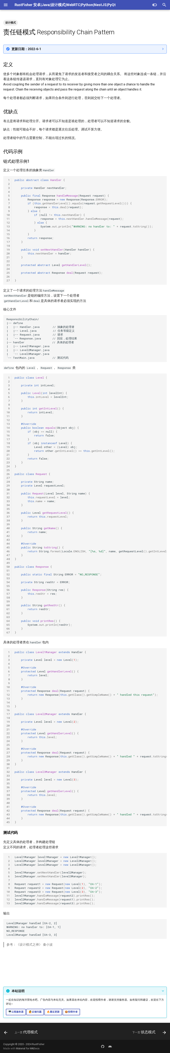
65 (8, 625)
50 (8, 566)
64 (8, 621)
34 (8, 505)
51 (8, 570)
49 (8, 563)
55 (8, 586)
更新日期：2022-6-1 (26, 49)
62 (8, 613)
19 (8, 249)
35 (8, 509)
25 (8, 273)
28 (8, 481)
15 (8, 234)
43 (8, 540)
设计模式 (10, 22)
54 (8, 582)
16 (8, 238)
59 (8, 601)
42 (8, 536)
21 (8, 257)
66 (8, 628)
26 (8, 276)
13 (8, 226)
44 (8, 543)
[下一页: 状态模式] (148, 1032)
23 (8, 265)
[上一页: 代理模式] (22, 1032)
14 (8, 230)
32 (8, 497)
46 (8, 551)
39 (8, 524)
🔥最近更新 (53, 1011)
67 (8, 632)
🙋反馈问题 (35, 1011)
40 (8, 528)
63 (8, 617)
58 (8, 597)
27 (8, 280)
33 (8, 501)
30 (8, 489)
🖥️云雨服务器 (16, 1011)
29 (8, 485)
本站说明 (18, 991)
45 (8, 547)
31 (8, 493)
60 (8, 605)
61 (8, 609)
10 (8, 215)
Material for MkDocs (28, 1048)
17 (8, 242)
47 (8, 555)
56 (8, 590)
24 (8, 269)
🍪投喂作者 (71, 1011)
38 (8, 520)
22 (8, 261)
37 (8, 516)
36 (8, 513)
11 (8, 219)
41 (8, 532)
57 (8, 593)
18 (8, 246)
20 (8, 253)
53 (8, 578)
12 (8, 222)
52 (8, 574)
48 (8, 559)
